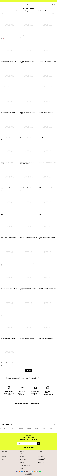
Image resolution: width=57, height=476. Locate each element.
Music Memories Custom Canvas (45, 35)
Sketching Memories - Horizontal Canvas (47, 187)
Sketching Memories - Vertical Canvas (8, 61)
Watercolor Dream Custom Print (45, 137)
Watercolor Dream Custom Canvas (27, 35)
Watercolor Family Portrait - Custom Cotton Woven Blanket (27, 163)
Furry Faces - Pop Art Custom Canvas (8, 137)
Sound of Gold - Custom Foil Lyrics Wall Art (47, 86)
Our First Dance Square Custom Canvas (8, 338)
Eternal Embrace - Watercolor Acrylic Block (47, 162)
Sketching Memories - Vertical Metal (46, 338)
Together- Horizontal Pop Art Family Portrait (47, 61)
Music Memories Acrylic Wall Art (7, 213)
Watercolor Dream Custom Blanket (27, 338)
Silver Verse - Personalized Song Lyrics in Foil (28, 237)
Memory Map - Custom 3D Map (26, 213)
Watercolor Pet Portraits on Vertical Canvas (47, 288)
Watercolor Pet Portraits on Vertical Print (9, 112)
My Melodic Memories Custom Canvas (46, 263)
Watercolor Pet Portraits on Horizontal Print (28, 314)
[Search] (52, 4)
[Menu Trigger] (2, 4)
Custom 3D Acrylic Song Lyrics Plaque (27, 263)
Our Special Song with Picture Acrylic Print (9, 288)
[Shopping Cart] (54, 4)
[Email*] (27, 443)
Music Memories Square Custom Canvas (28, 86)
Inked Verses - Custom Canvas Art (7, 314)
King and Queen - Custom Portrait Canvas (28, 137)
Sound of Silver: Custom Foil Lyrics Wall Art (9, 237)
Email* (19, 443)
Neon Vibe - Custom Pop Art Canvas (46, 112)
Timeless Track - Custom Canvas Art (46, 314)
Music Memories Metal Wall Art (45, 213)
